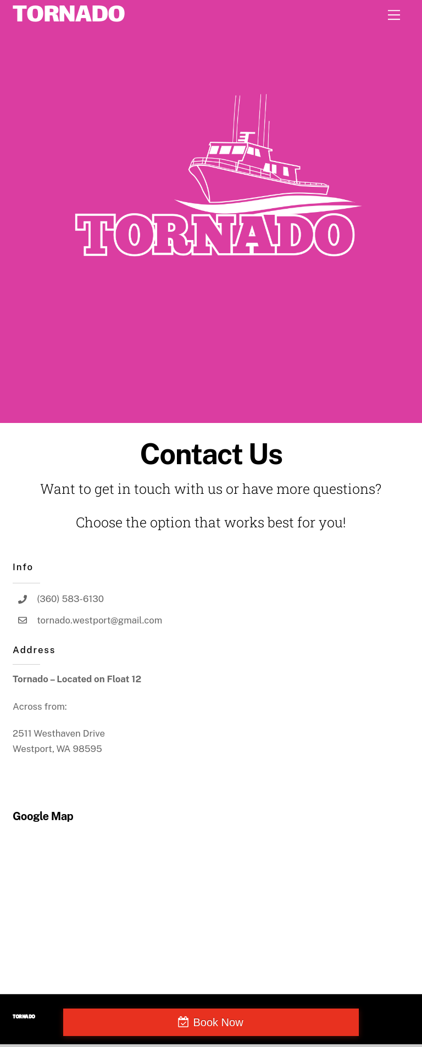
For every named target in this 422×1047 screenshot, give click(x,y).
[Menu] (394, 15)
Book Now (218, 1022)
